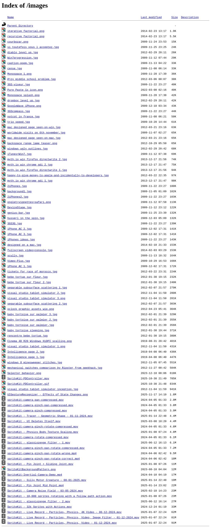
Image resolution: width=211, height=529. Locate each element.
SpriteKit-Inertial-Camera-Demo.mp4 (34, 474)
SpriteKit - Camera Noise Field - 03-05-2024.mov (45, 490)
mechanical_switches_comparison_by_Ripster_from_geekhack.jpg (54, 367)
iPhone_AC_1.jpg (19, 266)
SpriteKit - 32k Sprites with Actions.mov (39, 506)
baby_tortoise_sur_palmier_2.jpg (32, 319)
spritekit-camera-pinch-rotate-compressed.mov (42, 426)
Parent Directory (20, 25)
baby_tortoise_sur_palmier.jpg (30, 325)
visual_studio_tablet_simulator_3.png (36, 298)
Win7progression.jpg (22, 57)
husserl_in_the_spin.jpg (25, 218)
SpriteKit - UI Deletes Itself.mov (33, 421)
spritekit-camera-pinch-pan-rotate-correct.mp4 (43, 458)
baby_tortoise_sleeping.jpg (28, 330)
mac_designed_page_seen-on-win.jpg (33, 127)
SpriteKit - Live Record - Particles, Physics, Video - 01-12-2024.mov (62, 522)
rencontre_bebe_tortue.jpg (27, 335)
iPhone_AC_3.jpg (19, 234)
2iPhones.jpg (17, 186)
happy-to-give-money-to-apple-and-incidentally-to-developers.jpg (58, 175)
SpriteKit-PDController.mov (28, 378)
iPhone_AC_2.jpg (19, 228)
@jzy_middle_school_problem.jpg (31, 79)
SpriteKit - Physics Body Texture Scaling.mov (42, 432)
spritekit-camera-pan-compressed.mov (35, 400)
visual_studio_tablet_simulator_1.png (36, 346)
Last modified (151, 17)
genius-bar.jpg (18, 212)
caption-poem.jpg (20, 63)
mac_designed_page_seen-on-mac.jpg (33, 138)
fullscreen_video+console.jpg (29, 250)
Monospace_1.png (19, 73)
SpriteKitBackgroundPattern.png (31, 469)
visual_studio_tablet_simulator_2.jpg (36, 293)
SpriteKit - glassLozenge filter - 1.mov (38, 442)
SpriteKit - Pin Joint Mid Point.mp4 (35, 485)
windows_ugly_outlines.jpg (27, 148)
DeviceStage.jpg (19, 207)
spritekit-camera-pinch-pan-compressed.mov (40, 405)
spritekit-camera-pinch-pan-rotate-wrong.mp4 (41, 453)
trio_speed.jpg (18, 122)
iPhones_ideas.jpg (21, 239)
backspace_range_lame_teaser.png (32, 143)
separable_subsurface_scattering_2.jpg (37, 303)
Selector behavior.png (24, 373)
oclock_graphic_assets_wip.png (30, 309)
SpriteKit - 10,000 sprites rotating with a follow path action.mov (59, 496)
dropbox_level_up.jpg (23, 100)
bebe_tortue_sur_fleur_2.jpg (29, 282)
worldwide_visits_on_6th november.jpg (36, 132)
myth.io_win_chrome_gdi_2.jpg (29, 164)
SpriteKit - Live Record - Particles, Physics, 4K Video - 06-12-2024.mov (64, 512)
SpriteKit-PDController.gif (28, 383)
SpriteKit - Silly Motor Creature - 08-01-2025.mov (46, 480)
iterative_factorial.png (25, 31)
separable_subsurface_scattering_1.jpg (37, 287)
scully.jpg (15, 255)
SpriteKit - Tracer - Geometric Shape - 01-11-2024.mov (50, 416)
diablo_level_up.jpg (22, 52)
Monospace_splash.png (23, 95)
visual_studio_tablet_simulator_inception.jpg (42, 389)
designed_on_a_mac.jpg (24, 245)
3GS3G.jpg (14, 223)
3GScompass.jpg (18, 111)
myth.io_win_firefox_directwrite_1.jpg (37, 170)
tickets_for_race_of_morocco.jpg (32, 271)
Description (190, 17)
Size (174, 17)
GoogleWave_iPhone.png (24, 106)
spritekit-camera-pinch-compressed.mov (37, 410)
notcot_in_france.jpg (23, 116)
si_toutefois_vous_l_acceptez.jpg (33, 47)
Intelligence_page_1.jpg (25, 357)
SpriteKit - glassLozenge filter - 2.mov (38, 501)
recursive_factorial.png (25, 36)
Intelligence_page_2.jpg (25, 351)
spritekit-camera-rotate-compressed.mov (37, 437)
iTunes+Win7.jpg (19, 154)
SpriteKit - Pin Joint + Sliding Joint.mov (40, 464)
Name (10, 17)
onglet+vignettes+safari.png (29, 202)
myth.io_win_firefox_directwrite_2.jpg (37, 159)
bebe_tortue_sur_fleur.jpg (27, 277)
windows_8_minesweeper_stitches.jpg (34, 362)
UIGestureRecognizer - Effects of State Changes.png (47, 394)
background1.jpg (19, 191)
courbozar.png (17, 41)
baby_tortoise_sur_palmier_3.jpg (32, 314)
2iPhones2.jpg (17, 196)
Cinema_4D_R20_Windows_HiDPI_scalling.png (39, 341)
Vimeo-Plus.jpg (18, 261)
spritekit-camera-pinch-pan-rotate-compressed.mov (45, 448)
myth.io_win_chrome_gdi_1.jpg (29, 180)
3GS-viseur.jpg (18, 84)
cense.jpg (14, 68)
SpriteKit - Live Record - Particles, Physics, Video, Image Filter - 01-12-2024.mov (73, 517)
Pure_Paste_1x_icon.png (25, 89)
